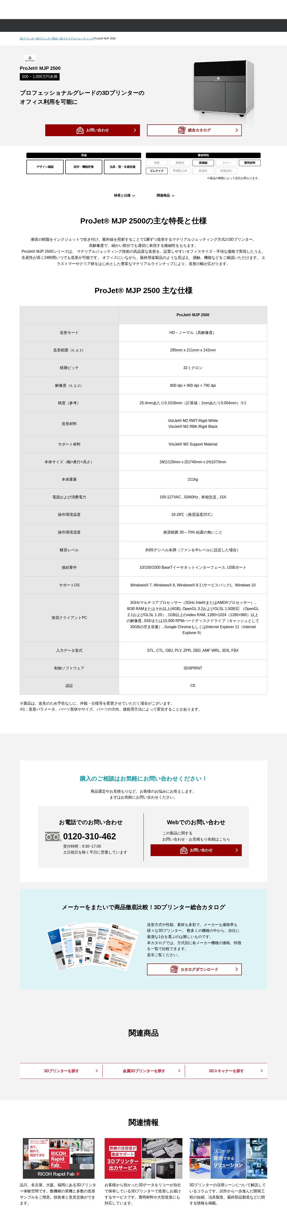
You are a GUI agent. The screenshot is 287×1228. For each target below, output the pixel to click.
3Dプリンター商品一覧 (49, 38)
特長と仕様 (122, 195)
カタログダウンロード (199, 969)
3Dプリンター (28, 38)
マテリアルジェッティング (78, 38)
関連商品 (163, 195)
